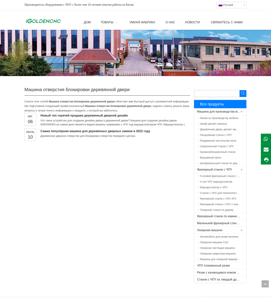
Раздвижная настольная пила (218, 140)
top (265, 283)
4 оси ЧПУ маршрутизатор (216, 181)
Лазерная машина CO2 (214, 242)
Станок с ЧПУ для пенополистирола (222, 192)
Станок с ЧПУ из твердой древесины (221, 279)
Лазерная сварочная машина (218, 253)
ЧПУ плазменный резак (213, 265)
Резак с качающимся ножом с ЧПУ (221, 272)
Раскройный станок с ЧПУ (216, 134)
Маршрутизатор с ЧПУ (214, 187)
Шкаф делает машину (213, 123)
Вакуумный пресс (211, 157)
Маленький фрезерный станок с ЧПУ (221, 223)
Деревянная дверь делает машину (221, 129)
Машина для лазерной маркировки (221, 259)
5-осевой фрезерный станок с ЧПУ (221, 176)
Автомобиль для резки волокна (219, 236)
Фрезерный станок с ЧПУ (214, 169)
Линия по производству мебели (219, 118)
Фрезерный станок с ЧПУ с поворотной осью (223, 204)
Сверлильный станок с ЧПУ (217, 146)
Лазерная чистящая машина (217, 247)
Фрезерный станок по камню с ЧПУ (221, 216)
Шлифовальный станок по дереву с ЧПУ (223, 163)
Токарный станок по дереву (217, 209)
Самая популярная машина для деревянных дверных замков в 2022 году (95, 131)
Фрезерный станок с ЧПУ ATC (218, 198)
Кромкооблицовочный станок (217, 151)
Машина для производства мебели (221, 111)
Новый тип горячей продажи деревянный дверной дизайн (84, 115)
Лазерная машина (209, 230)
